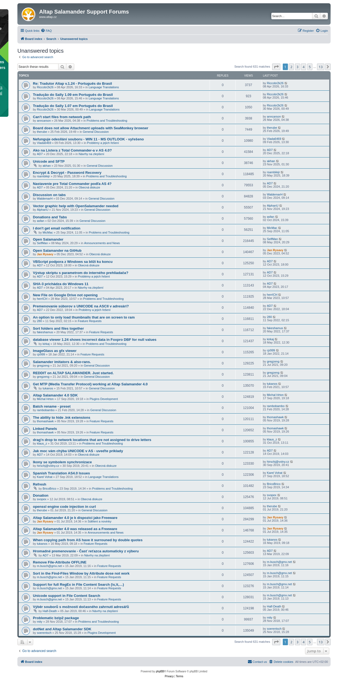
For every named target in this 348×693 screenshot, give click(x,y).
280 (39, 321)
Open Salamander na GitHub (57, 250)
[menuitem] (46, 30)
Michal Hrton (45, 399)
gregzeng (43, 365)
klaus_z (42, 443)
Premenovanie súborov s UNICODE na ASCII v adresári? (81, 306)
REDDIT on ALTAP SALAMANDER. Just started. (73, 373)
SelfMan (42, 243)
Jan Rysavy (45, 254)
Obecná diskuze (89, 187)
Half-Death (50, 611)
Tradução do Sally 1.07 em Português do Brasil (73, 106)
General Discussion (96, 131)
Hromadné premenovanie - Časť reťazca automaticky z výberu (86, 551)
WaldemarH (45, 198)
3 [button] (298, 66)
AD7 (40, 154)
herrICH (42, 298)
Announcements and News (102, 243)
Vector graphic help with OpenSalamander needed (75, 206)
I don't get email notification (56, 228)
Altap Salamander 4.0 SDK (55, 395)
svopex (41, 499)
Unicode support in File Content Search (66, 596)
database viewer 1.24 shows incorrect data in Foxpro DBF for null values (94, 340)
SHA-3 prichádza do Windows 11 (60, 284)
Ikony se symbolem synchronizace (62, 462)
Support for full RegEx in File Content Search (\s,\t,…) (78, 584)
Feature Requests (89, 321)
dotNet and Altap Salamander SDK (62, 629)
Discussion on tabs (49, 195)
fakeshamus (45, 332)
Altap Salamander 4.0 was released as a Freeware (75, 529)
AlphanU (42, 209)
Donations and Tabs (50, 217)
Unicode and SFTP (49, 161)
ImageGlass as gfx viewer (55, 351)
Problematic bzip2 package (56, 618)
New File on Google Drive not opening (65, 295)
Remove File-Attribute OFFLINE (59, 562)
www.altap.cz (48, 16)
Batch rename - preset (52, 406)
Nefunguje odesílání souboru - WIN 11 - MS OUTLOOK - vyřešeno (88, 139)
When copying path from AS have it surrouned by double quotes (87, 540)
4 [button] (303, 66)
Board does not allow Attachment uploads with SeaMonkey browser (90, 128)
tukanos (48, 388)
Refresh (39, 484)
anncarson (44, 120)
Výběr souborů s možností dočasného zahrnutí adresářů (81, 607)
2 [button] (291, 66)
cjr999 (41, 354)
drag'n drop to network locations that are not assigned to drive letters (92, 440)
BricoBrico (49, 488)
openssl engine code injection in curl (64, 507)
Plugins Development (104, 399)
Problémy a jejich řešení (103, 142)
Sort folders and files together (58, 328)
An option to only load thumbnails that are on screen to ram (84, 317)
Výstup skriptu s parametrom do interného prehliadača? (80, 273)
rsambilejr (43, 176)
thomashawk (45, 421)
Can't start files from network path (62, 117)
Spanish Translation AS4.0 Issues (61, 473)
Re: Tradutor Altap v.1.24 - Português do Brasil (72, 83)
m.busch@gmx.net (49, 566)
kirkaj (46, 343)
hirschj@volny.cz (48, 465)
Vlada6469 (44, 142)
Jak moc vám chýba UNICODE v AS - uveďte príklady (78, 451)
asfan (40, 220)
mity (39, 621)
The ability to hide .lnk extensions (61, 417)
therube (42, 131)
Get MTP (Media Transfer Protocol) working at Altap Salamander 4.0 (90, 384)
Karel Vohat (44, 476)
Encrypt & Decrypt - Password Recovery (67, 173)
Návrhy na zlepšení (91, 154)
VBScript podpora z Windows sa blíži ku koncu (73, 262)
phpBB (160, 671)
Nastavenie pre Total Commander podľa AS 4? (72, 184)
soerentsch (44, 632)
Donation (40, 495)
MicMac (48, 232)
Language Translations (104, 87)
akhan (47, 165)
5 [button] (310, 66)
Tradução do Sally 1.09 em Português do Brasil (73, 95)
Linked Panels (45, 429)
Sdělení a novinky (99, 521)
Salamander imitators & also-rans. (62, 362)
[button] (276, 67)
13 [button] (321, 66)
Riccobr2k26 (45, 87)
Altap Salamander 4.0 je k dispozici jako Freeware (75, 518)
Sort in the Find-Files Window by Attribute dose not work (81, 573)
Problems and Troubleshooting (107, 120)
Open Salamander (48, 239)
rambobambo (46, 410)
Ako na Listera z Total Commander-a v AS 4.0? (72, 150)
